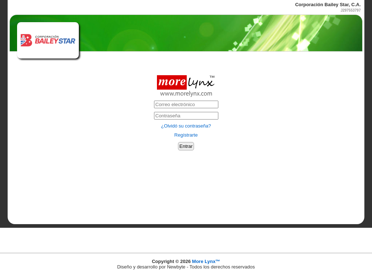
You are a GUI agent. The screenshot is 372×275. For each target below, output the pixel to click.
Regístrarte (186, 135)
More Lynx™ (206, 261)
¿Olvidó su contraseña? (186, 126)
